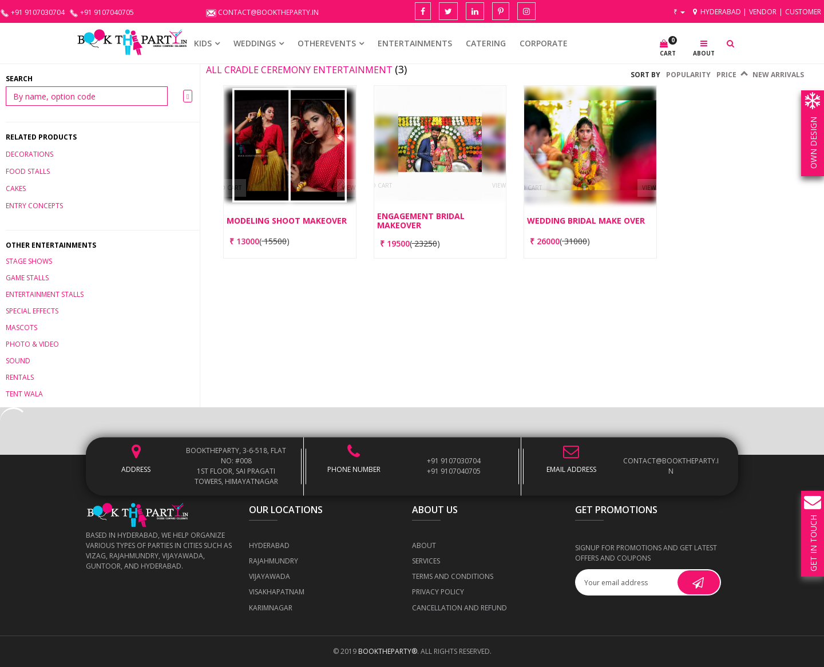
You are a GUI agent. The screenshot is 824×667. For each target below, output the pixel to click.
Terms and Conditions (452, 576)
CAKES (16, 188)
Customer (803, 12)
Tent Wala (24, 394)
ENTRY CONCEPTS (34, 206)
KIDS (203, 43)
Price (731, 75)
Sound (18, 361)
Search (19, 79)
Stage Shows (29, 261)
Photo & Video (32, 344)
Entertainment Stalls (45, 294)
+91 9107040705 (454, 471)
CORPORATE (544, 43)
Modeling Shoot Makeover (287, 220)
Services (426, 561)
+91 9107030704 (454, 461)
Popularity (688, 75)
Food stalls (28, 171)
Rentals (20, 377)
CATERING (486, 43)
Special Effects (32, 311)
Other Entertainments (51, 245)
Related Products (41, 137)
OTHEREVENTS (327, 43)
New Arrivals (778, 75)
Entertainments (415, 43)
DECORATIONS (29, 154)
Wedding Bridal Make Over (586, 220)
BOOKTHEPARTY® (387, 651)
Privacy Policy (438, 592)
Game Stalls (27, 278)
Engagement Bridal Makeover (421, 220)
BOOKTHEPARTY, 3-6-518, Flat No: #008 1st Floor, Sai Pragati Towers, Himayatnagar (236, 466)
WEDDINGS (254, 43)
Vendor (763, 12)
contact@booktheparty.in (671, 466)
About (424, 545)
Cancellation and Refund (459, 608)
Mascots (21, 327)
